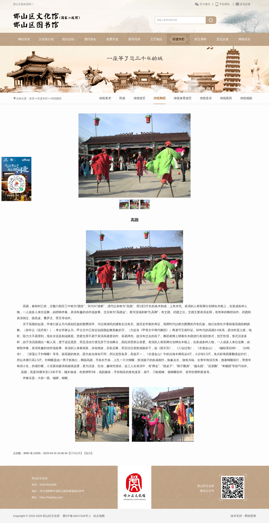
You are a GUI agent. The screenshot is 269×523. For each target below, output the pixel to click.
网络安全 (245, 39)
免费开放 (112, 39)
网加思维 (250, 515)
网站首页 (24, 39)
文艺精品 (156, 39)
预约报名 (90, 39)
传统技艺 (140, 98)
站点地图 (99, 515)
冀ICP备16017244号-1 (77, 515)
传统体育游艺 (183, 98)
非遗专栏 (178, 39)
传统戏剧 (246, 98)
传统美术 (105, 98)
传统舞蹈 (56, 98)
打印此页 (75, 453)
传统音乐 (206, 98)
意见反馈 (222, 39)
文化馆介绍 (46, 39)
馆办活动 (68, 39)
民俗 (122, 98)
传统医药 (226, 98)
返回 (88, 453)
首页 (31, 98)
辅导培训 (134, 39)
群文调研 (200, 39)
